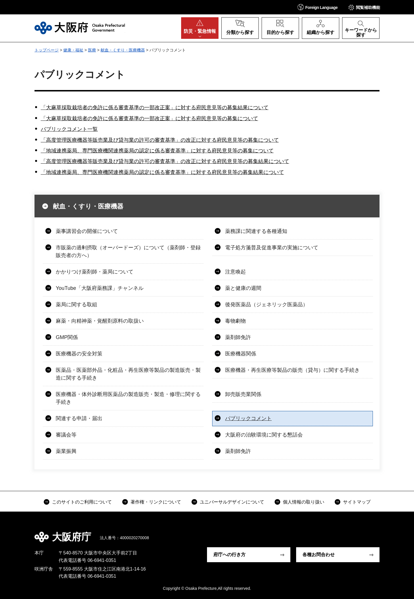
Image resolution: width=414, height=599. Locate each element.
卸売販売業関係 (243, 394)
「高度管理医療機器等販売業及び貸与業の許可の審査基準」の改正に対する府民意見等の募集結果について (165, 161)
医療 (92, 50)
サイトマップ (357, 502)
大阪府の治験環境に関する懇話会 (264, 435)
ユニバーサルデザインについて (232, 502)
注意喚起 (235, 272)
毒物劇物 (235, 321)
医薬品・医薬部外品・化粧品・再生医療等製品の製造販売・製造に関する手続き (128, 374)
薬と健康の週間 (243, 288)
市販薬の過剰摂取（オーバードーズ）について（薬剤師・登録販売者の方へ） (128, 251)
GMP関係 (67, 337)
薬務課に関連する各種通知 (256, 231)
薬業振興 (66, 451)
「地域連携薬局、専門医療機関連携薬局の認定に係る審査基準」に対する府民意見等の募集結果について (162, 172)
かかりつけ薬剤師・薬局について (94, 272)
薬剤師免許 (238, 337)
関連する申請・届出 (79, 418)
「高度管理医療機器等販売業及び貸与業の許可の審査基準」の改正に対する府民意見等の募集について (160, 140)
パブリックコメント (248, 418)
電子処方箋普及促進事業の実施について (271, 247)
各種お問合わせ (318, 554)
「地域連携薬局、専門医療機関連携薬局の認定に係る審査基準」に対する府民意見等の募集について (157, 151)
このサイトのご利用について (82, 502)
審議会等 (66, 435)
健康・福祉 (73, 50)
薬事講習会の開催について (87, 231)
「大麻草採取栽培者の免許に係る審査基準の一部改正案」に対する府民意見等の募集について (149, 118)
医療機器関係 (240, 354)
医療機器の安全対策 (79, 354)
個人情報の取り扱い (303, 502)
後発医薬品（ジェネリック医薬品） (266, 304)
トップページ (46, 50)
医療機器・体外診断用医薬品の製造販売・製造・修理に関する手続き (128, 398)
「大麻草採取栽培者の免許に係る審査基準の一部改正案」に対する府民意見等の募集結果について (155, 107)
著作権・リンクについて (156, 502)
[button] (317, 7)
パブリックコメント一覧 (69, 129)
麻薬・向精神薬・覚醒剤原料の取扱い (100, 321)
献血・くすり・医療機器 (123, 50)
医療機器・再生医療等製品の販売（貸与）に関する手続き (292, 370)
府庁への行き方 (229, 554)
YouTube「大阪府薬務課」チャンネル (99, 288)
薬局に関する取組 (76, 304)
